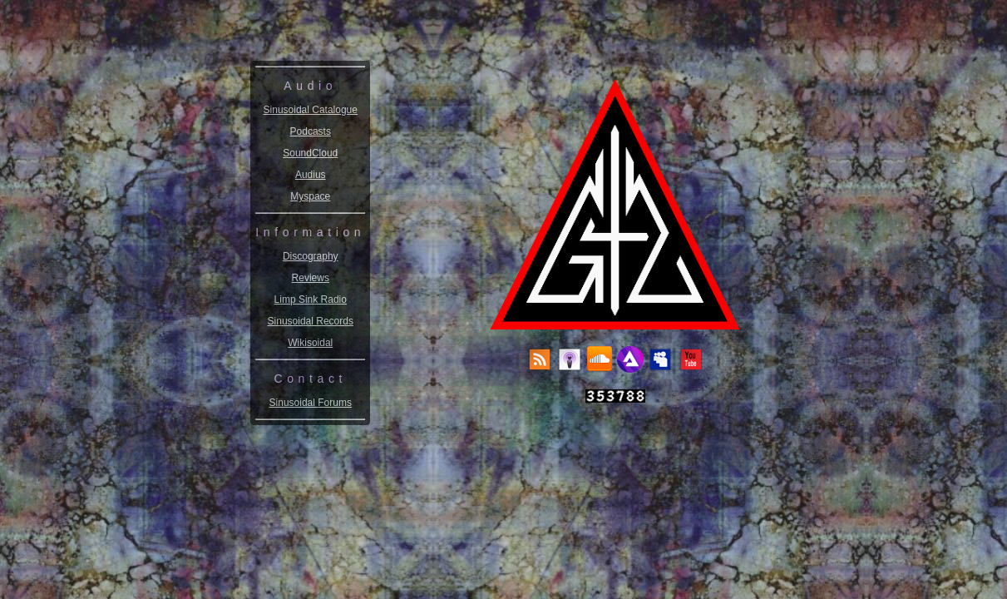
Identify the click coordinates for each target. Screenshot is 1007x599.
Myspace (310, 196)
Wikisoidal (310, 343)
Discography (310, 256)
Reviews (310, 278)
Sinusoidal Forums (310, 402)
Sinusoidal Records (310, 321)
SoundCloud (310, 153)
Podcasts (310, 131)
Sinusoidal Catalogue (311, 110)
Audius (310, 175)
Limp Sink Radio (310, 299)
